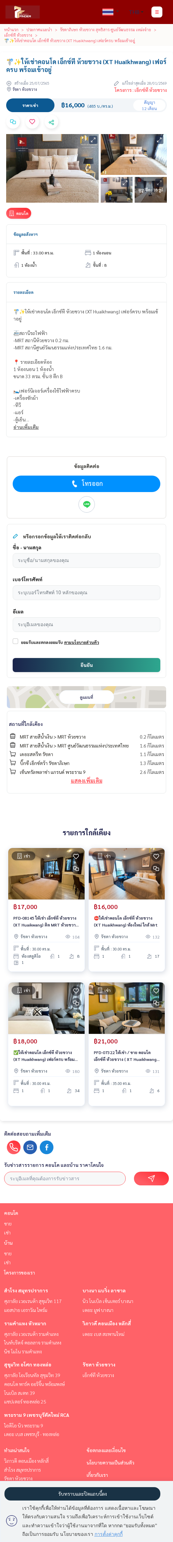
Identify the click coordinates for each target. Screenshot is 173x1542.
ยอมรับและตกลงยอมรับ (42, 642)
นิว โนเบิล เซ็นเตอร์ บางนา (108, 1301)
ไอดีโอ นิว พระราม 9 (23, 1425)
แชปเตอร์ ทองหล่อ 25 (25, 1401)
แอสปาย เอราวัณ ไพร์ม (25, 1310)
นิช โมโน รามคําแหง (23, 1351)
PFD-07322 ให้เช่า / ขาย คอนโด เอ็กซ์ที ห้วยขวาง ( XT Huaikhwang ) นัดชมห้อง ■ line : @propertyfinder (126, 1056)
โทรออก (86, 483)
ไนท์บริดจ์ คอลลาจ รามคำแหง (32, 1342)
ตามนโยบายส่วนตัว (81, 642)
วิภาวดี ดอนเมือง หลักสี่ (107, 1323)
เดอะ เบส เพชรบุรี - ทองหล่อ (31, 1434)
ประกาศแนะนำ (39, 29)
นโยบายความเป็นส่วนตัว (110, 1462)
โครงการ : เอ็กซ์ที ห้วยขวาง (141, 90)
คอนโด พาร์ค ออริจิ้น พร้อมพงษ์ (34, 1384)
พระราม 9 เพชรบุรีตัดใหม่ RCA (36, 1415)
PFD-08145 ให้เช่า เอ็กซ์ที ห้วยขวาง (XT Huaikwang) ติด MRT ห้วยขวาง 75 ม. (45, 921)
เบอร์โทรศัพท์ (27, 579)
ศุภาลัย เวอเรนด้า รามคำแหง (31, 1334)
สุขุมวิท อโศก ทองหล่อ (27, 1364)
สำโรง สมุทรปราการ (26, 1290)
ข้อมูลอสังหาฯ (25, 234)
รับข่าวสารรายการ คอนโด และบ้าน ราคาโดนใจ (54, 1165)
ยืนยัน (87, 665)
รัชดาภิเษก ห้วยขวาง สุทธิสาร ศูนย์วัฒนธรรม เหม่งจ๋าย (105, 29)
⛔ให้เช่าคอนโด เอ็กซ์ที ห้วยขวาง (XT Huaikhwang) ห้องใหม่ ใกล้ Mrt (126, 921)
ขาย (8, 1223)
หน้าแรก (11, 29)
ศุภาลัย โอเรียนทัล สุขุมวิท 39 (32, 1375)
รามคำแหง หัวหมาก (25, 1323)
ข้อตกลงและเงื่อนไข (106, 1450)
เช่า (7, 1232)
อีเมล (18, 611)
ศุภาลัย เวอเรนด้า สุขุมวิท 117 (33, 1301)
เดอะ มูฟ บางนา (98, 1310)
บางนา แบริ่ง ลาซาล (104, 1290)
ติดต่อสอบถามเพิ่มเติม (27, 1134)
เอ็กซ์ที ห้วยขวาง (18, 35)
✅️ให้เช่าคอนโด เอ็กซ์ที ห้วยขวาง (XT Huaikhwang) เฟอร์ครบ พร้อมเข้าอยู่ (44, 1056)
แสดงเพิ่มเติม (86, 780)
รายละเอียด (23, 292)
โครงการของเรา (19, 1272)
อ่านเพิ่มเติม (26, 427)
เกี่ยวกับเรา (97, 1475)
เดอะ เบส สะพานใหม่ (103, 1334)
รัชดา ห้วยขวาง (99, 1364)
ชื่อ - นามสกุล (27, 547)
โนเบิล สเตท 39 (19, 1393)
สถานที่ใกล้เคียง (26, 724)
